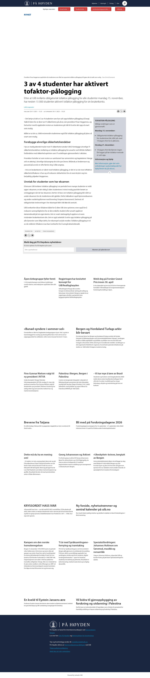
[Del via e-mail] (124, 111)
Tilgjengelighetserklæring (59, 648)
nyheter (38, 231)
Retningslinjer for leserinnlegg (83, 636)
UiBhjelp (119, 9)
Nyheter (94, 3)
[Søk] (124, 3)
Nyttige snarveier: (49, 9)
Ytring (111, 3)
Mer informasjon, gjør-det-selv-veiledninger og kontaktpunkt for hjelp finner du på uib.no (108, 166)
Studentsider (80, 9)
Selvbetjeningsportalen (100, 9)
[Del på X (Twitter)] (121, 111)
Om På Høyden (64, 636)
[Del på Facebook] (118, 111)
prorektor (29, 231)
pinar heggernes (48, 231)
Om (118, 3)
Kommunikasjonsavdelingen (75, 645)
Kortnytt (103, 3)
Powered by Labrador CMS (75, 675)
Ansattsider (64, 9)
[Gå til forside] (38, 3)
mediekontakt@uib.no (80, 642)
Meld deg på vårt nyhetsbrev (60, 651)
